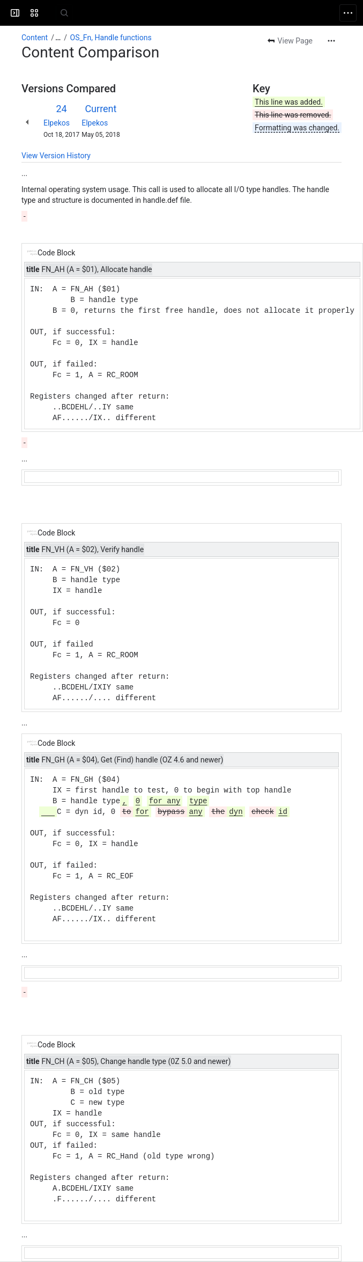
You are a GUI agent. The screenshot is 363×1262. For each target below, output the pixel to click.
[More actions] (331, 41)
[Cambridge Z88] (49, 12)
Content (34, 37)
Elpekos (56, 123)
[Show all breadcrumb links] (58, 37)
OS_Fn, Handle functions (111, 37)
